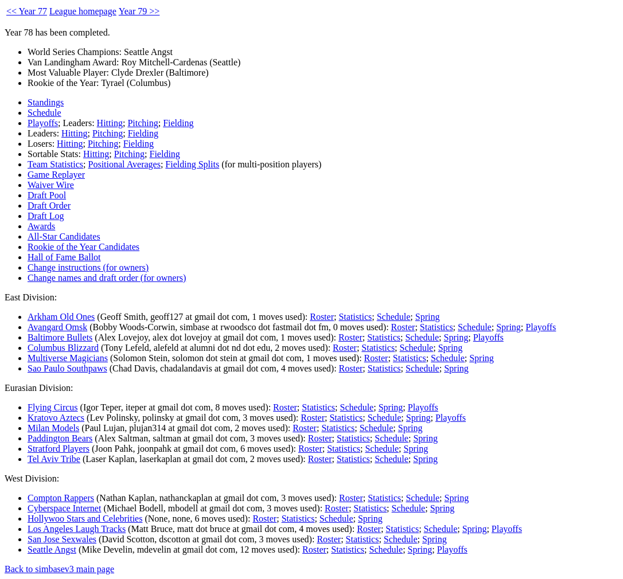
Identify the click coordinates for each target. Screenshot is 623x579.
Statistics (355, 317)
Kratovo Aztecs (56, 417)
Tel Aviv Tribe (54, 459)
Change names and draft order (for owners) (107, 278)
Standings (46, 102)
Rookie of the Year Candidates (83, 247)
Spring (427, 317)
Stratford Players (58, 448)
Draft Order (49, 205)
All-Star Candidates (64, 236)
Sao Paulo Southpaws (67, 368)
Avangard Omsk (57, 327)
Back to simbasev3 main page (59, 569)
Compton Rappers (61, 498)
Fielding (178, 123)
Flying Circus (53, 407)
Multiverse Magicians (68, 358)
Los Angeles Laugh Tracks (77, 529)
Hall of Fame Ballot (64, 257)
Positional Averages (124, 164)
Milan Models (53, 428)
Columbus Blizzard (63, 348)
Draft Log (46, 216)
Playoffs (43, 123)
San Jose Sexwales (62, 539)
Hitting (110, 123)
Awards (41, 226)
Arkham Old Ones (61, 317)
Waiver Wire (51, 185)
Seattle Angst (52, 549)
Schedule (44, 113)
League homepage (82, 11)
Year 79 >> (139, 11)
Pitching (142, 123)
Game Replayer (56, 174)
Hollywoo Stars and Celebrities (85, 518)
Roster (322, 317)
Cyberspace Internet (64, 508)
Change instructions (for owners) (88, 267)
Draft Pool (47, 195)
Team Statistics (55, 164)
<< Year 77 (26, 11)
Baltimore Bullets (60, 337)
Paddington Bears (60, 438)
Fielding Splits (192, 164)
